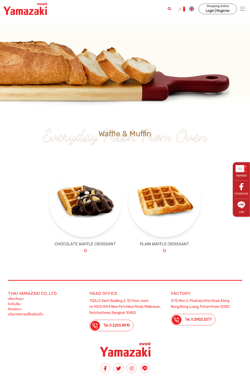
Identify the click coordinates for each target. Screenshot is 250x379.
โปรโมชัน (14, 304)
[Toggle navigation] (242, 9)
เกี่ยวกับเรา (16, 299)
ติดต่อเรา (14, 309)
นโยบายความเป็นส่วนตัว (25, 314)
